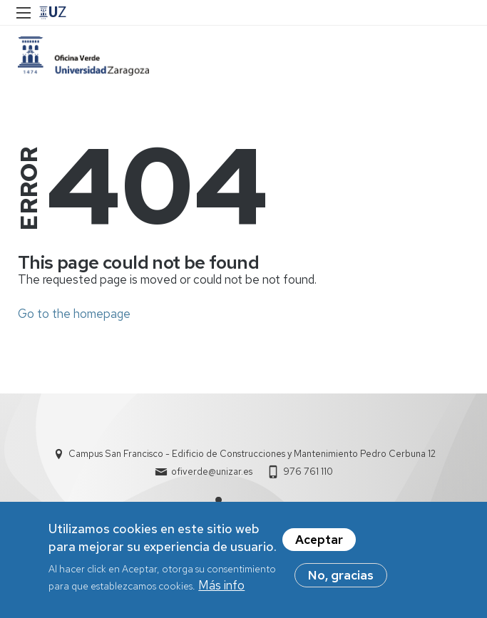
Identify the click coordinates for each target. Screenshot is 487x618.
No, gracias (341, 579)
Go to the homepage (74, 313)
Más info (221, 589)
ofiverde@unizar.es (211, 471)
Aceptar (319, 544)
